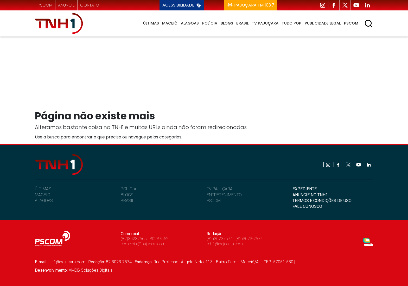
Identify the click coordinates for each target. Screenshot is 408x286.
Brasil (242, 23)
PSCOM (214, 200)
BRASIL (127, 200)
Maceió (169, 23)
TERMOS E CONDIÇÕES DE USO (322, 200)
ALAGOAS (44, 200)
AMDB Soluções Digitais (90, 270)
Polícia (209, 23)
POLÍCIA (128, 188)
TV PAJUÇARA (220, 188)
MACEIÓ (42, 194)
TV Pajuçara (265, 23)
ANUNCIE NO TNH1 (310, 194)
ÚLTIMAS (43, 188)
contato (89, 5)
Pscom (351, 23)
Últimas (151, 23)
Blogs (227, 23)
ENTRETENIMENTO (224, 194)
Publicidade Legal (323, 23)
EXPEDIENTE (304, 188)
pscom (45, 5)
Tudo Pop (291, 23)
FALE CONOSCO (307, 206)
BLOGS (127, 194)
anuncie (66, 5)
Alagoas (190, 23)
